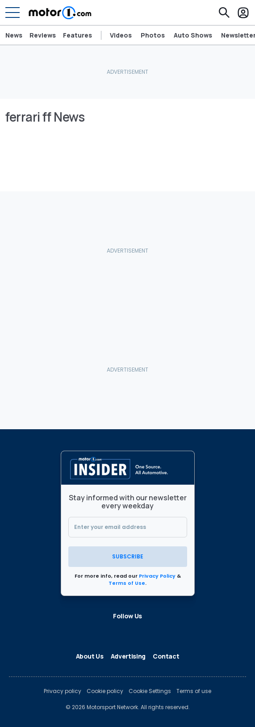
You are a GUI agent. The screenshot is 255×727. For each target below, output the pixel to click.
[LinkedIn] (106, 631)
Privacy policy (62, 691)
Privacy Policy (157, 575)
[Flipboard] (120, 631)
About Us (90, 656)
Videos (121, 35)
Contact (166, 656)
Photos (153, 35)
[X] (92, 631)
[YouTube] (163, 631)
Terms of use (193, 691)
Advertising (128, 656)
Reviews (42, 35)
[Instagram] (149, 631)
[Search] (224, 12)
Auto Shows (193, 35)
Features (77, 35)
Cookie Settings (150, 691)
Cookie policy (105, 691)
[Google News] (134, 631)
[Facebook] (77, 631)
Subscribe (127, 556)
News (13, 35)
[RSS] (177, 631)
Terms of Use (127, 583)
